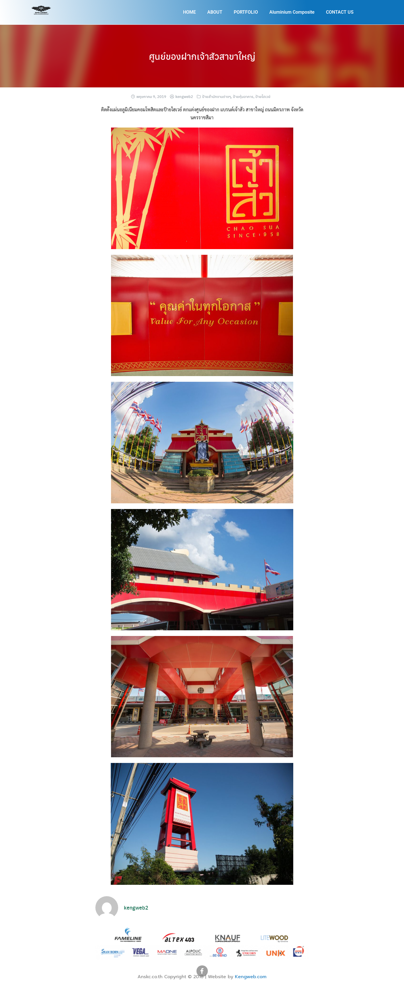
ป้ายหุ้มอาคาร (243, 96)
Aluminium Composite (292, 12)
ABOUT (214, 12)
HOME (189, 12)
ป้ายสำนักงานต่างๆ (216, 96)
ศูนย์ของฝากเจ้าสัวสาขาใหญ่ (202, 56)
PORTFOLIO (246, 12)
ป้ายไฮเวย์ (262, 96)
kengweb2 (184, 96)
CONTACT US (340, 12)
